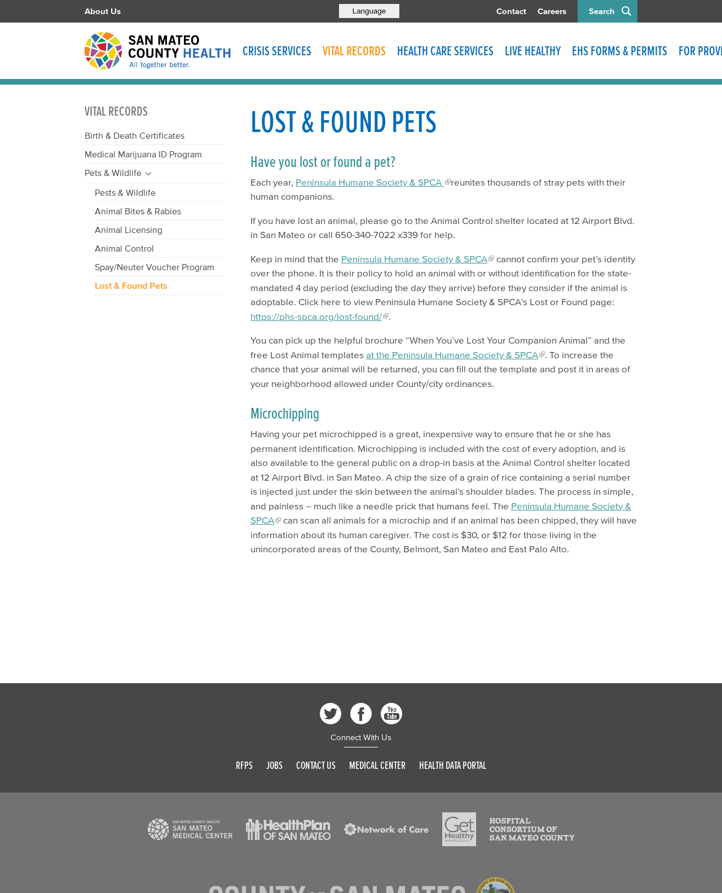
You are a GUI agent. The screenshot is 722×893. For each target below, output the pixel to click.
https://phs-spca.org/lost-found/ (316, 316)
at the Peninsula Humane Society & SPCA (452, 354)
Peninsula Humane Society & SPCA (370, 182)
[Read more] (190, 829)
